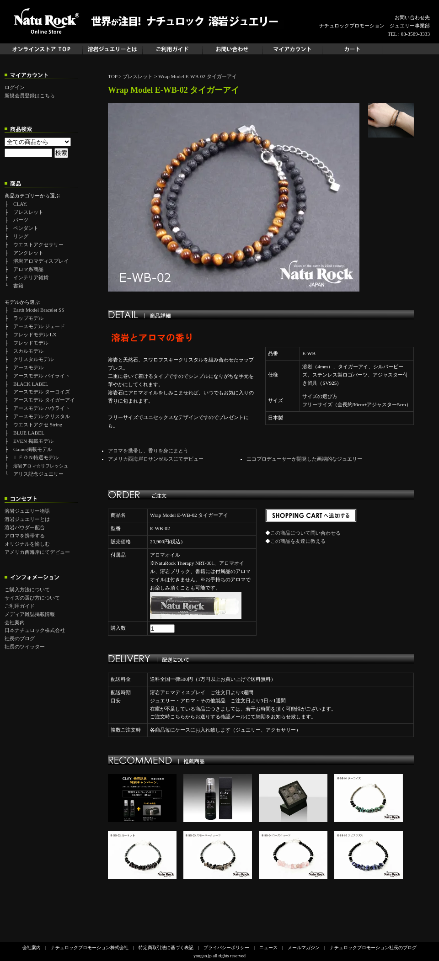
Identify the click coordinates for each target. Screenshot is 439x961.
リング (20, 236)
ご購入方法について (27, 589)
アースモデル (28, 367)
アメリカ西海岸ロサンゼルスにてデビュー (155, 459)
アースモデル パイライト (41, 375)
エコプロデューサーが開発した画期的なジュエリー (304, 459)
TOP (113, 76)
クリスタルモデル (33, 359)
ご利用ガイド (20, 606)
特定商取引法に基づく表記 (166, 947)
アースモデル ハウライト (41, 408)
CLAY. (20, 204)
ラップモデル (28, 318)
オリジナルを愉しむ (27, 544)
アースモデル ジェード (39, 326)
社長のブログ (20, 638)
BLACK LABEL (30, 384)
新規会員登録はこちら (30, 95)
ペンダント (25, 228)
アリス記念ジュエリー (38, 474)
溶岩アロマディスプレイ (41, 261)
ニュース (268, 947)
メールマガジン (304, 947)
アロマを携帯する (25, 535)
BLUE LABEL (28, 432)
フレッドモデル (30, 342)
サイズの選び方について (32, 597)
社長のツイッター (25, 646)
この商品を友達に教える (298, 541)
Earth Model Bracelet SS (38, 310)
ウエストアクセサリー (38, 244)
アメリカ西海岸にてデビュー (37, 552)
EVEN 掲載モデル (33, 441)
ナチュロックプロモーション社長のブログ (373, 947)
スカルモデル (28, 351)
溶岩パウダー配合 (25, 527)
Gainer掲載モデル (32, 449)
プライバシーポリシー (226, 947)
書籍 (18, 285)
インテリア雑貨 (30, 277)
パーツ (20, 220)
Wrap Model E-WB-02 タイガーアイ (197, 76)
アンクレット (28, 252)
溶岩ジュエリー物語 (27, 511)
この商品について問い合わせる (305, 533)
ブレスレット (28, 212)
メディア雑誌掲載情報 (30, 614)
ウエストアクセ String (37, 424)
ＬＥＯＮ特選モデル (36, 457)
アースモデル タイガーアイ (44, 400)
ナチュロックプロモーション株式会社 (89, 947)
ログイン (15, 87)
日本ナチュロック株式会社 (35, 630)
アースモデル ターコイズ (41, 391)
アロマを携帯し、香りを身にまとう (148, 450)
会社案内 (15, 622)
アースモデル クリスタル (41, 416)
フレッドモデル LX (35, 334)
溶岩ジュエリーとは (27, 519)
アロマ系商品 (28, 269)
